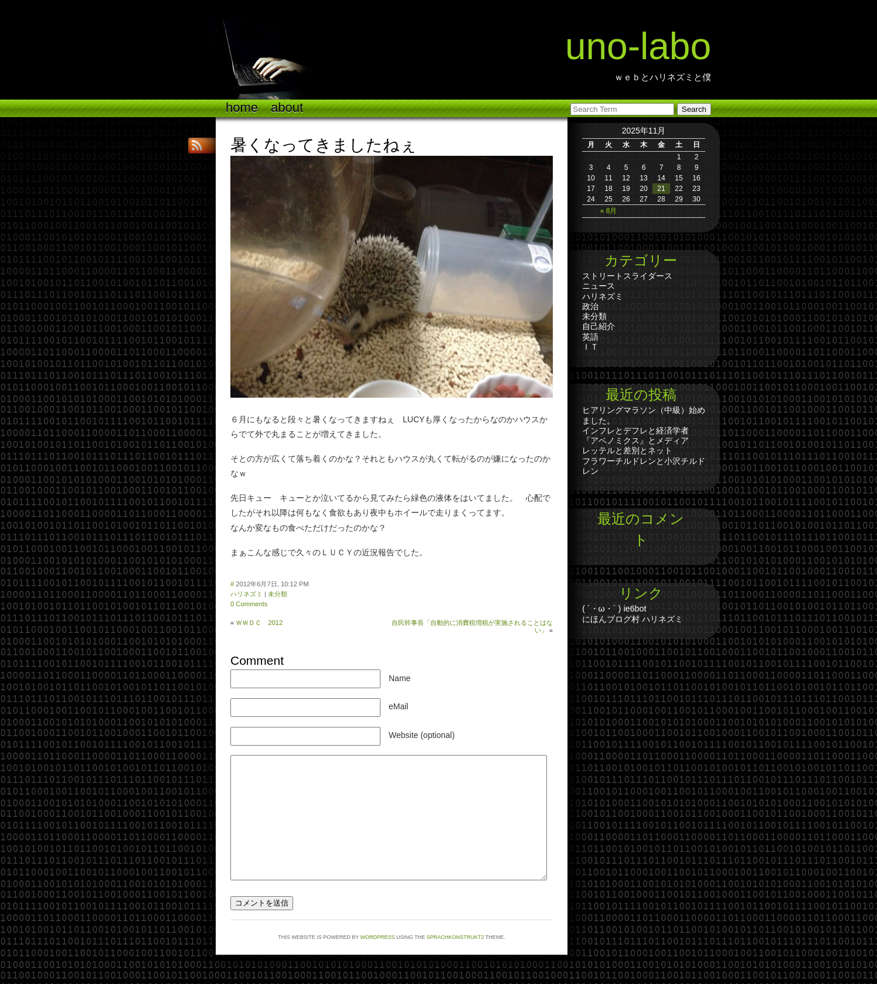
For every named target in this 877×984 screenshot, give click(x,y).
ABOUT (287, 107)
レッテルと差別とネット (627, 450)
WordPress (378, 937)
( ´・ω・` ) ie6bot (614, 608)
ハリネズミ (246, 593)
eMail (398, 706)
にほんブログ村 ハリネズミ (632, 619)
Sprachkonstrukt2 (455, 937)
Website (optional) (422, 735)
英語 (590, 336)
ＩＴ (590, 346)
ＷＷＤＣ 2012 (259, 622)
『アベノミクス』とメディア (635, 440)
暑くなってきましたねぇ (323, 145)
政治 (590, 306)
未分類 (277, 593)
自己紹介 (598, 326)
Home (242, 107)
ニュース (598, 286)
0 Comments (248, 603)
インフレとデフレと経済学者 (635, 430)
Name (399, 678)
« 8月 (608, 211)
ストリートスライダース (627, 276)
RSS (198, 145)
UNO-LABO (638, 46)
